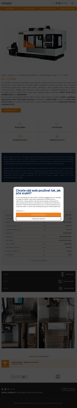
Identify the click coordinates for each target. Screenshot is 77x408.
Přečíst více (19, 211)
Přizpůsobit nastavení (38, 218)
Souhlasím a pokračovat (38, 214)
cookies (46, 197)
